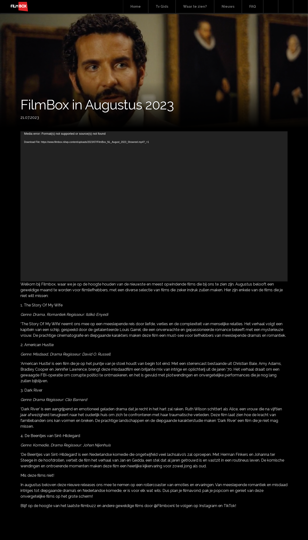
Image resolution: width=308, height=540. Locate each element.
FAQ (252, 6)
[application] (154, 206)
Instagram (300, 6)
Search (270, 6)
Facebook (285, 6)
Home (135, 6)
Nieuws (228, 6)
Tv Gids (162, 6)
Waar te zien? (195, 6)
